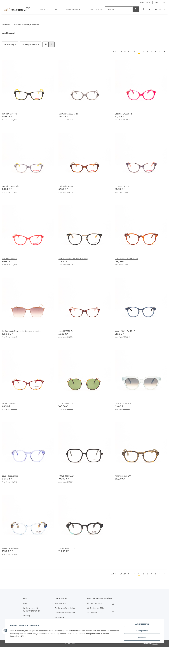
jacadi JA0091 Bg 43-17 (125, 331)
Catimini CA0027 (65, 186)
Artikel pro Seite (29, 44)
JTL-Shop (155, 644)
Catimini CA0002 (9, 114)
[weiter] (164, 51)
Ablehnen (142, 638)
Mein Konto (160, 2)
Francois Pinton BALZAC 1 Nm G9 (73, 258)
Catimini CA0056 (122, 186)
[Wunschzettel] (150, 9)
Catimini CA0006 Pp (123, 114)
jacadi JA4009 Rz (9, 403)
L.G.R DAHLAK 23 (65, 403)
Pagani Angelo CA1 (123, 476)
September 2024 (100, 608)
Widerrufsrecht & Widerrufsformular (31, 609)
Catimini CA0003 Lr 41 (68, 114)
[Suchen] (119, 9)
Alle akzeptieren (142, 624)
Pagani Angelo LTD (10, 548)
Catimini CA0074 (9, 258)
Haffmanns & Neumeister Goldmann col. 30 (21, 331)
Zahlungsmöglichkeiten (65, 608)
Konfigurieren (142, 631)
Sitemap (26, 615)
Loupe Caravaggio (10, 476)
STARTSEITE (145, 2)
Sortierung (9, 44)
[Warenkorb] (160, 9)
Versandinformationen (65, 612)
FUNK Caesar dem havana (126, 258)
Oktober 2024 (100, 603)
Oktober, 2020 (100, 612)
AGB (25, 603)
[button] (144, 9)
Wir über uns (61, 603)
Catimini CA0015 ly (10, 186)
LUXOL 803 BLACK (66, 476)
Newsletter (60, 617)
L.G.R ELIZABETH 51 (123, 403)
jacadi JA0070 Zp (65, 331)
